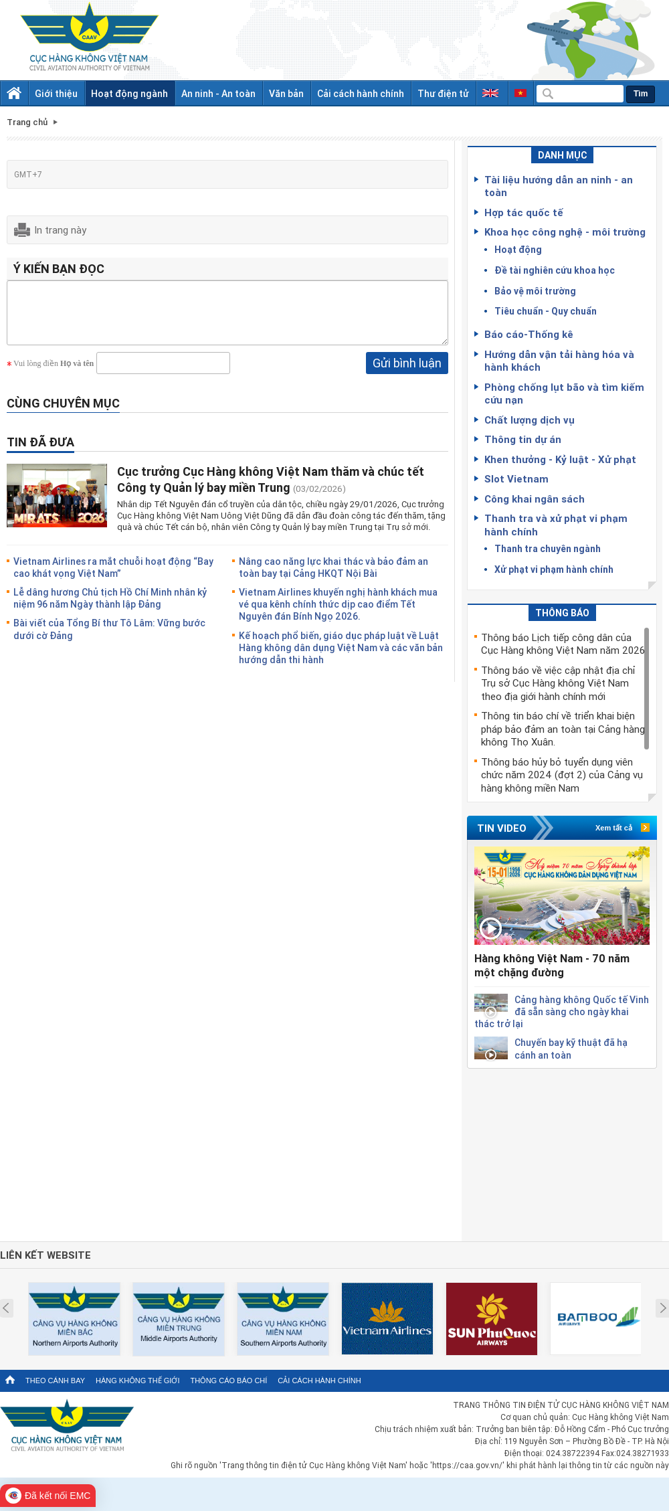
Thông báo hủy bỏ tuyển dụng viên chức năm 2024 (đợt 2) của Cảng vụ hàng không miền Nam (562, 774)
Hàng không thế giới (137, 1380)
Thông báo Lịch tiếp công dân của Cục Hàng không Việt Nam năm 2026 (563, 643)
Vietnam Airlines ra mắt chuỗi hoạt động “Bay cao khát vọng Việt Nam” (113, 577)
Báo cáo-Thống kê (528, 334)
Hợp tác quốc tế (523, 212)
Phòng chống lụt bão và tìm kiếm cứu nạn (564, 393)
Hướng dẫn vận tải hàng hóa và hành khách (559, 360)
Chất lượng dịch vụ (529, 419)
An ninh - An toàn (218, 93)
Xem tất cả (613, 828)
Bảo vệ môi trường (535, 290)
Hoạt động (518, 249)
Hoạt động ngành (129, 93)
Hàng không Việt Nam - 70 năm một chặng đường (552, 965)
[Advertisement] (562, 1152)
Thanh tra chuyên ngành (547, 548)
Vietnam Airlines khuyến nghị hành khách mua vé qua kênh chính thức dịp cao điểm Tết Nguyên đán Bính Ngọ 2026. (338, 614)
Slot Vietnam (516, 478)
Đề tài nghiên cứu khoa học (554, 270)
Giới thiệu (56, 93)
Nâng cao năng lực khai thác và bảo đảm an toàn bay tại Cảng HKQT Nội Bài (333, 577)
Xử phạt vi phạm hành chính (553, 569)
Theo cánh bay (55, 1380)
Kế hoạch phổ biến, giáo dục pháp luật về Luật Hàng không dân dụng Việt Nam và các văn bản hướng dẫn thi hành (341, 657)
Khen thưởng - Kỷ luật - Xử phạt (560, 459)
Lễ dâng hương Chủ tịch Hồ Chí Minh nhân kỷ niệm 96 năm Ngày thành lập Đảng (110, 608)
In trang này (60, 229)
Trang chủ (27, 122)
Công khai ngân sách (534, 498)
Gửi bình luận (407, 373)
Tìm (641, 93)
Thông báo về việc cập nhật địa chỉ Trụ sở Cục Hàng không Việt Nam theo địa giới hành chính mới (558, 683)
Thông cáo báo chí (228, 1380)
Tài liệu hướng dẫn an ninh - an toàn (558, 186)
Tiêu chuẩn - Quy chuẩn (545, 310)
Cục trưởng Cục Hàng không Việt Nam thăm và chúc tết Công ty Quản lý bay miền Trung (270, 489)
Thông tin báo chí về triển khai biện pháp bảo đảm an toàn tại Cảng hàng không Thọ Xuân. (563, 728)
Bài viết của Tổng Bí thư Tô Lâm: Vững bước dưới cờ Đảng (109, 638)
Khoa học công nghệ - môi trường (565, 231)
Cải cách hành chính (360, 93)
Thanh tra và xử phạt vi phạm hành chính (556, 524)
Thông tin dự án (522, 439)
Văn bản (286, 93)
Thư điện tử (443, 93)
